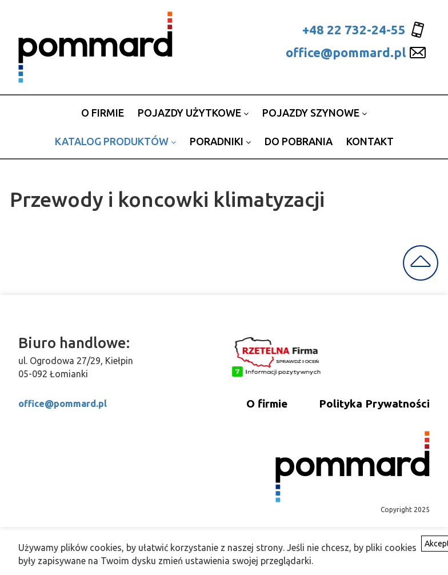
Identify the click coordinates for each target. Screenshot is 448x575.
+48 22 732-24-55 (354, 29)
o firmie (102, 112)
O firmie (266, 403)
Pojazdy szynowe (314, 112)
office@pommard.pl (346, 52)
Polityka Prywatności (374, 403)
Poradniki (220, 141)
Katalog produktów (115, 141)
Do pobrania (299, 141)
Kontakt (370, 141)
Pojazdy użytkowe (193, 112)
